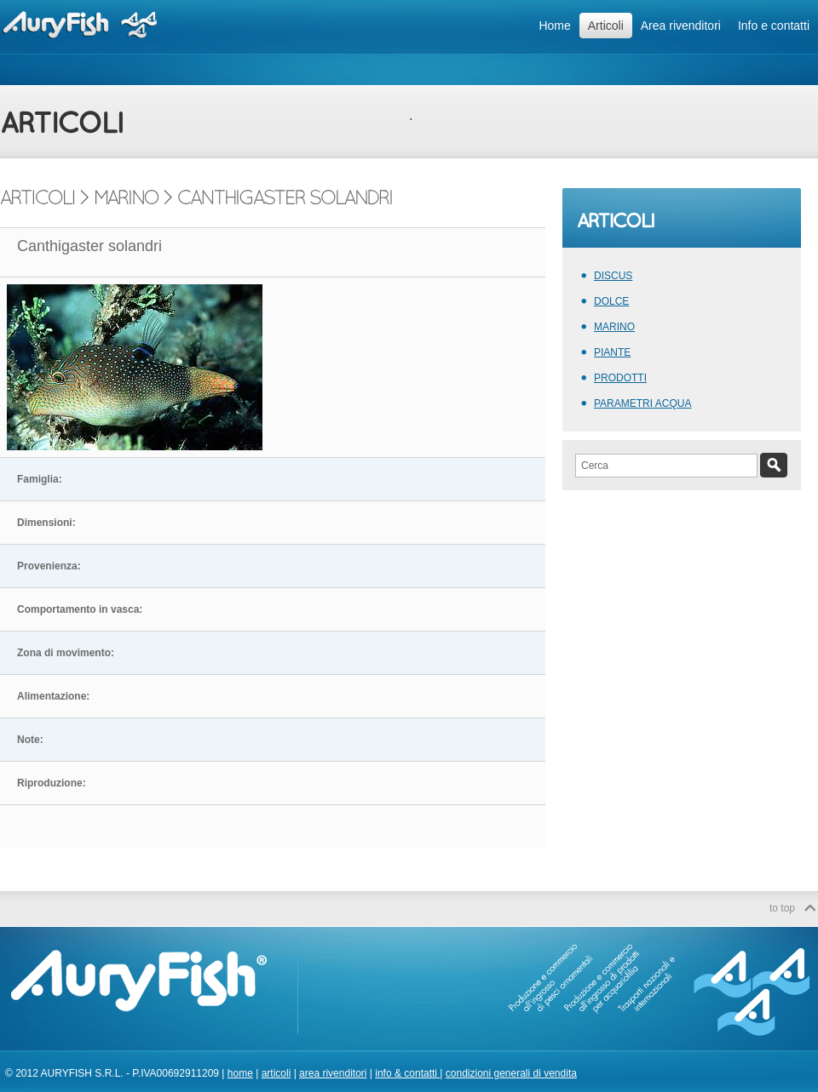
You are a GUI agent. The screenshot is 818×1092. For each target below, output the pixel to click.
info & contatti (407, 1073)
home (240, 1073)
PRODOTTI (620, 378)
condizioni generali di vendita (511, 1073)
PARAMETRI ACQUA (642, 403)
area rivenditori (332, 1073)
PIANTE (612, 352)
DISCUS (613, 276)
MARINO (614, 327)
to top (782, 908)
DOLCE (611, 301)
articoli (276, 1073)
